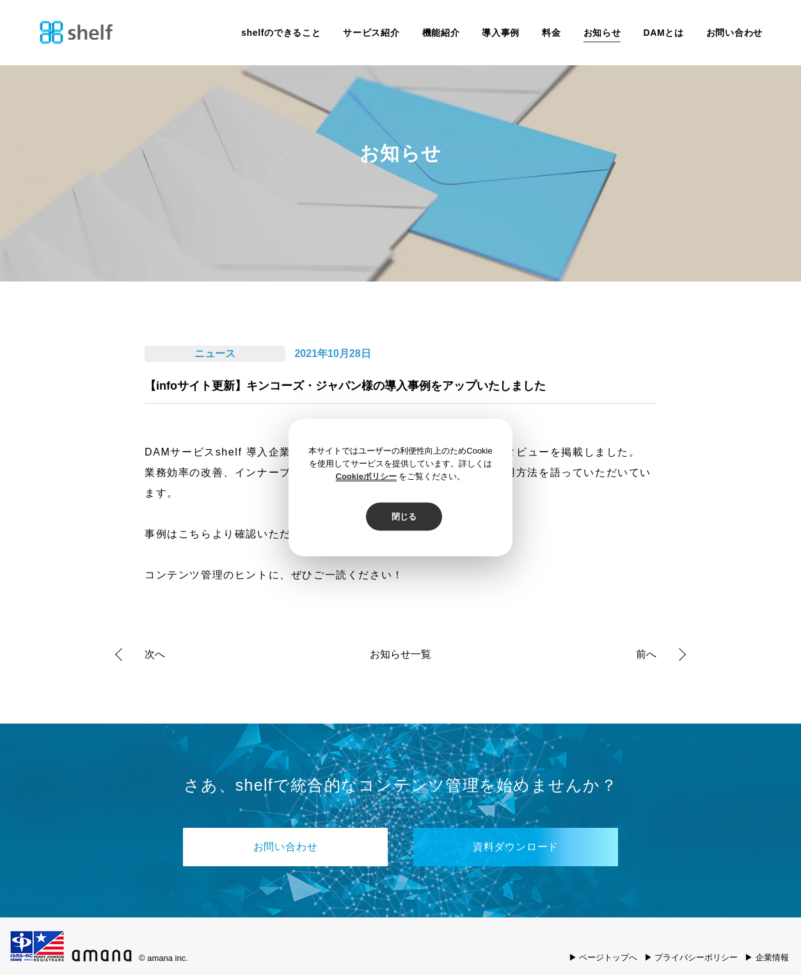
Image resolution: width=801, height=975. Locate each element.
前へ (646, 654)
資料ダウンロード (516, 846)
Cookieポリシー (366, 476)
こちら (195, 533)
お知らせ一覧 (400, 654)
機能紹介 (441, 33)
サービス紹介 (371, 33)
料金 (551, 33)
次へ (155, 654)
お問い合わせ (734, 33)
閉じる (404, 516)
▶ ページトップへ (603, 957)
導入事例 (500, 33)
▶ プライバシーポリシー (691, 957)
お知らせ (602, 33)
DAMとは (663, 33)
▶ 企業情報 (767, 957)
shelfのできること (281, 33)
